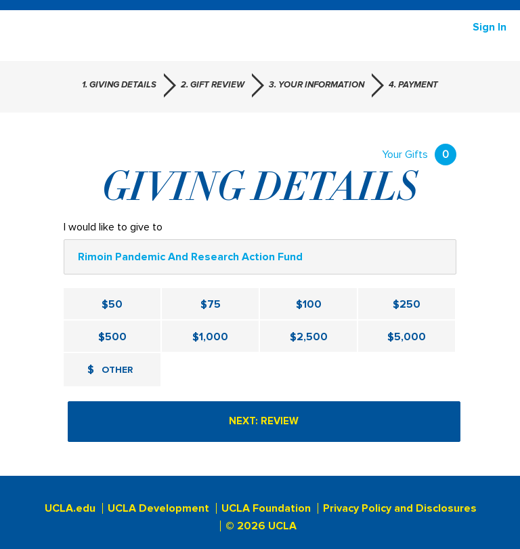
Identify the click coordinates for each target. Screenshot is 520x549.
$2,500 (309, 336)
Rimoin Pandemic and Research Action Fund (190, 256)
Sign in (489, 27)
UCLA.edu (70, 508)
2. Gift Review (212, 85)
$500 (112, 336)
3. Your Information (316, 85)
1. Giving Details (119, 85)
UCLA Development (158, 508)
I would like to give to (113, 227)
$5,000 (406, 336)
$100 (309, 304)
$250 (406, 304)
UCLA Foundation (266, 508)
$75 (210, 304)
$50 (112, 304)
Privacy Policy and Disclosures (400, 508)
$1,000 (210, 336)
